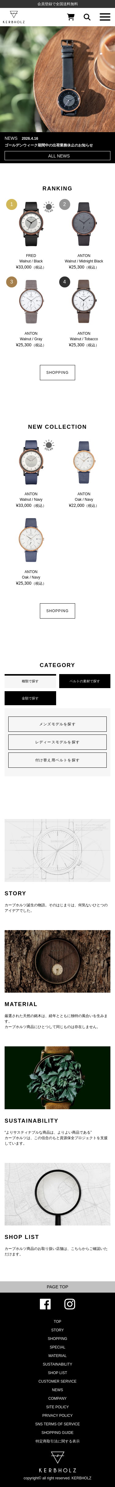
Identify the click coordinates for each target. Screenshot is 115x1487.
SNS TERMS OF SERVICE (57, 1424)
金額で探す (30, 698)
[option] (57, 75)
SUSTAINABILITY (57, 1364)
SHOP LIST (57, 1373)
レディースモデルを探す (57, 742)
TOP (57, 1321)
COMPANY (57, 1398)
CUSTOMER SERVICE (57, 1381)
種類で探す (30, 681)
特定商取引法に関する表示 (58, 1441)
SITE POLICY (57, 1407)
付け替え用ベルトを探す (57, 760)
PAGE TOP (57, 1286)
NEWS (57, 1390)
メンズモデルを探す (57, 724)
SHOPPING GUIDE (57, 1433)
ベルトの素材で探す (85, 681)
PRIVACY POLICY (57, 1415)
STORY (57, 1330)
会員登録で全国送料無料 (57, 4)
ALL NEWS (59, 155)
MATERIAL (57, 1356)
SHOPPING (57, 372)
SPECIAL (57, 1347)
